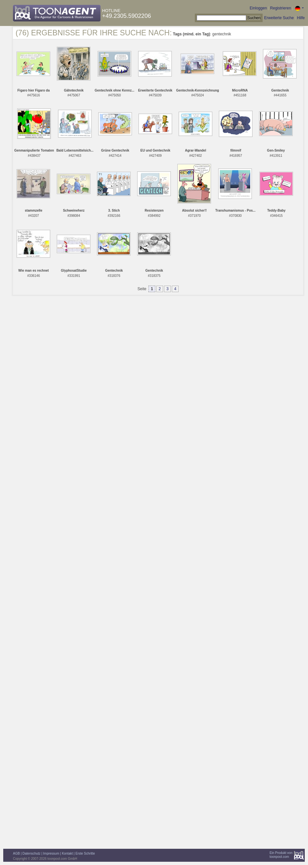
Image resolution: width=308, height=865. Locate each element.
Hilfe (301, 18)
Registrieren (280, 8)
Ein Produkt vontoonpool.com (280, 855)
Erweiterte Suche (279, 18)
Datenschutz (31, 853)
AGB (16, 853)
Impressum (51, 853)
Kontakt (67, 853)
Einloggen (258, 8)
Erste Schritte (85, 853)
